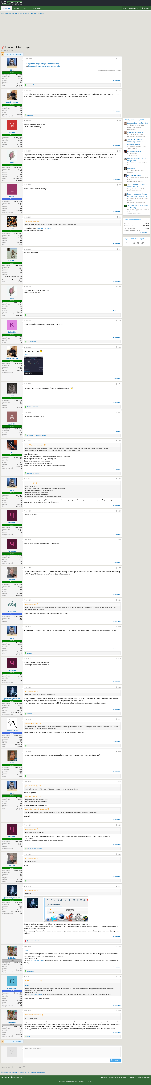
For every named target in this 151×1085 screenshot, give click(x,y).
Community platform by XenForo (75, 1081)
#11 (119, 384)
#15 (119, 511)
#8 (120, 286)
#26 (119, 854)
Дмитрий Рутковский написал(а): (36, 809)
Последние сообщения (134, 120)
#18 (119, 600)
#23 (119, 751)
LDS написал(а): (30, 604)
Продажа (103, 1077)
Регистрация (36, 8)
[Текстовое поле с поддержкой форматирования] (72, 1052)
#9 (120, 320)
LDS (26, 950)
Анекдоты (131, 168)
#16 (119, 539)
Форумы (6, 8)
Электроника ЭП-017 (135, 132)
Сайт (25, 8)
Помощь (133, 1077)
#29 (119, 977)
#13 (119, 441)
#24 (119, 781)
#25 (119, 825)
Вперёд (18, 54)
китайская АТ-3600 (134, 175)
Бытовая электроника (134, 191)
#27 (119, 886)
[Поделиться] (117, 58)
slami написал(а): (30, 221)
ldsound (5, 1077)
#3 (120, 121)
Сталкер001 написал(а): (33, 1015)
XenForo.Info (80, 1083)
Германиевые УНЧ (134, 151)
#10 (119, 347)
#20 (119, 659)
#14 (119, 479)
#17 (119, 568)
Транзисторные (132, 148)
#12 (119, 412)
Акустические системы (134, 214)
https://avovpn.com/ (44, 228)
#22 (119, 719)
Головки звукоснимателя (135, 181)
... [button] (10, 54)
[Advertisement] (66, 30)
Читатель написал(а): (32, 796)
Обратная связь (143, 1077)
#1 (120, 58)
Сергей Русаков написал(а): (34, 445)
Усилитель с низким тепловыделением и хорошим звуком (135, 142)
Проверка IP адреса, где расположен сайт (44, 66)
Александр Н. (144, 233)
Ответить (117, 81)
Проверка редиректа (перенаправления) (43, 64)
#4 (120, 151)
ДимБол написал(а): (31, 723)
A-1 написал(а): (30, 483)
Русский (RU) (17, 1077)
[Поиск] (145, 8)
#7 (120, 249)
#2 (120, 90)
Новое (16, 8)
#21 (119, 687)
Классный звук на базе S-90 (137, 123)
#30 (119, 1010)
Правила (124, 1077)
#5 (120, 185)
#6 (120, 217)
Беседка (130, 172)
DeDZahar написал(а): (32, 981)
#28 (119, 946)
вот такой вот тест (37, 960)
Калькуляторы (114, 1077)
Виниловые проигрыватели (136, 136)
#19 (119, 626)
